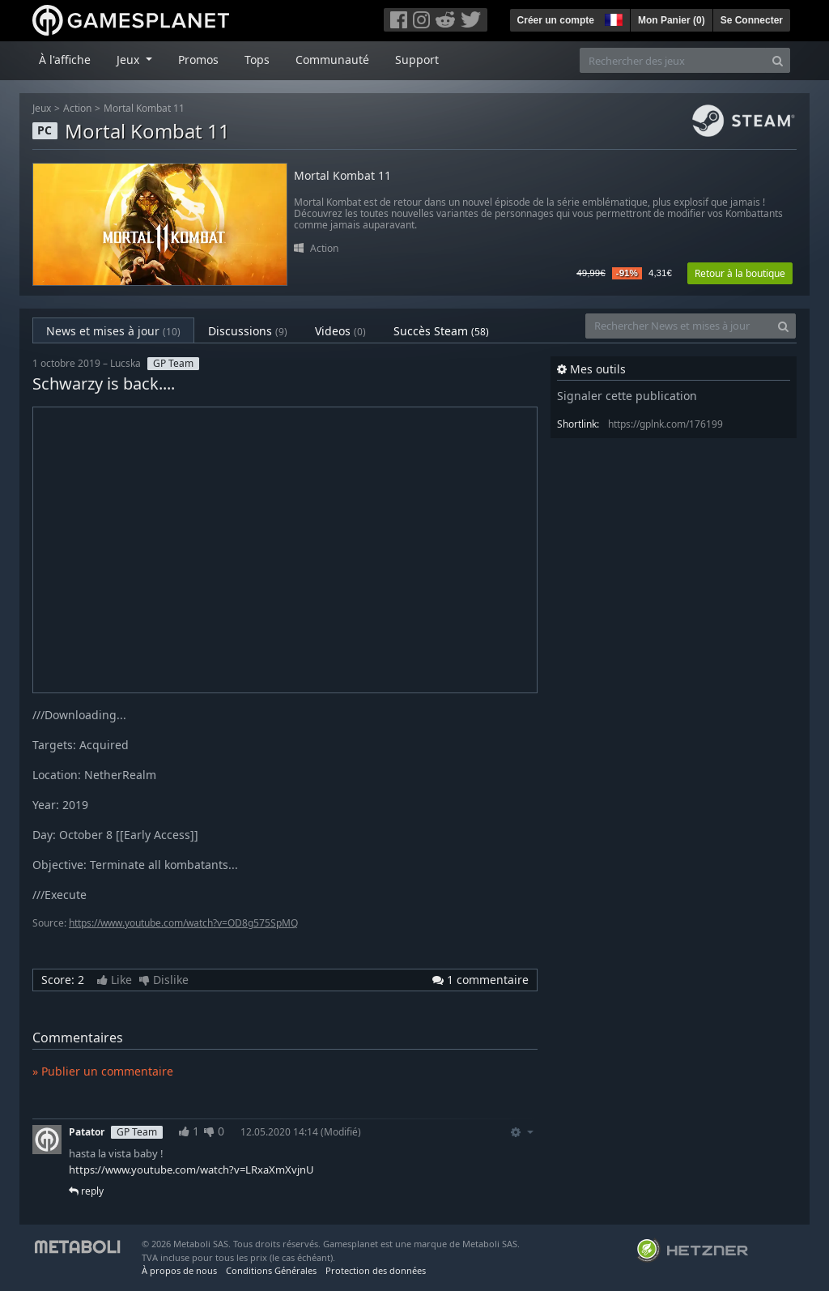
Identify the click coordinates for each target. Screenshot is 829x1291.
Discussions (247, 331)
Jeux (41, 108)
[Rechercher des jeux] (673, 60)
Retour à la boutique (740, 273)
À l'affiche (65, 59)
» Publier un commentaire (102, 1071)
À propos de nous (179, 1270)
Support (417, 59)
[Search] (777, 60)
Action (77, 108)
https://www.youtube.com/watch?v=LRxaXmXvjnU (191, 1169)
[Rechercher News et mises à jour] (678, 326)
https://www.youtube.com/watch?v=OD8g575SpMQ (183, 923)
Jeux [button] (129, 59)
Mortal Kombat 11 (144, 108)
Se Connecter (752, 20)
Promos (198, 59)
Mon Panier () (671, 20)
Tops (257, 59)
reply (86, 1191)
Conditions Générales (271, 1270)
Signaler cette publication (627, 395)
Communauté (332, 59)
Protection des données (375, 1270)
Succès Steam (441, 331)
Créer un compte (555, 20)
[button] (612, 18)
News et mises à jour (113, 331)
